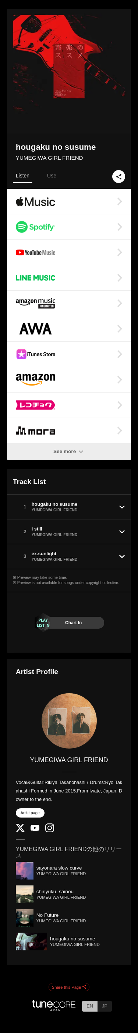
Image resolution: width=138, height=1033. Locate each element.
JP (104, 1006)
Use (51, 176)
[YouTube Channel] (35, 829)
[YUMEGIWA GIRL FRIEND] (69, 721)
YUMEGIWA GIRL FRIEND (49, 158)
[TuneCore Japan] (54, 1009)
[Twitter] (20, 830)
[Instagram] (49, 830)
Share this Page (69, 987)
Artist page (30, 813)
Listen (22, 176)
